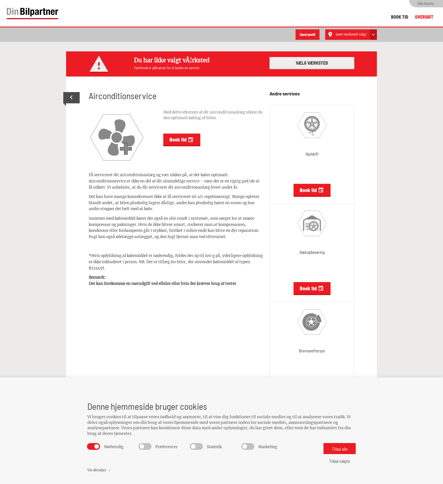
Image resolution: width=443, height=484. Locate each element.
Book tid (399, 16)
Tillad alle (340, 449)
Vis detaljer (99, 470)
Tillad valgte (339, 461)
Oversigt (424, 16)
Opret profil (307, 34)
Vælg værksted (312, 62)
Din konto (426, 3)
